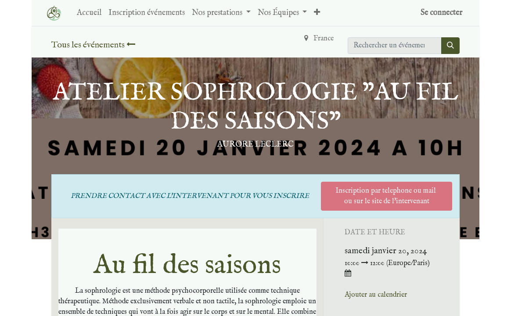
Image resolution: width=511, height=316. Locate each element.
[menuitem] (89, 13)
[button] (317, 13)
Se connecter (441, 13)
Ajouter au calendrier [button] (376, 295)
